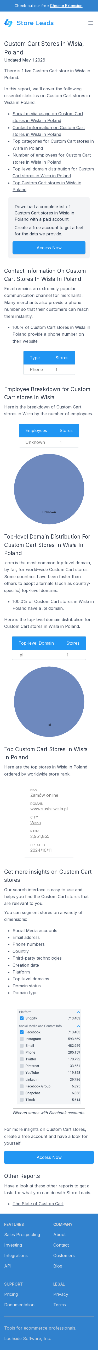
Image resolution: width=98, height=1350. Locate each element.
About (59, 1234)
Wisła (35, 822)
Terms (59, 1304)
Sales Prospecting (22, 1234)
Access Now (49, 247)
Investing (13, 1245)
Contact (61, 1245)
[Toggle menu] (90, 23)
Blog (57, 1266)
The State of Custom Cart (38, 1203)
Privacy (60, 1294)
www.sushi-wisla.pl (49, 808)
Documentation (19, 1304)
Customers (64, 1255)
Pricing (11, 1294)
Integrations (16, 1255)
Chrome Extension (66, 5)
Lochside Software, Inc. (27, 1338)
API (7, 1266)
